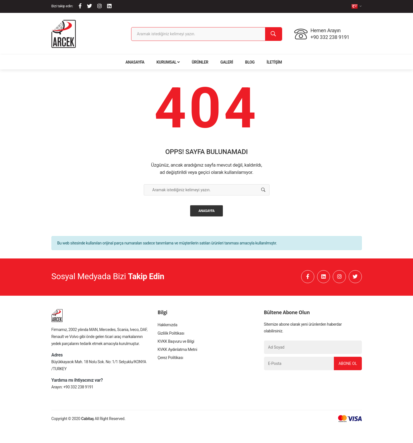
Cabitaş (87, 419)
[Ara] (273, 34)
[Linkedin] (109, 6)
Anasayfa (135, 62)
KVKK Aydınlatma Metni (177, 351)
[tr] (356, 6)
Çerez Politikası (170, 359)
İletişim (274, 62)
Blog (250, 62)
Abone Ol (347, 364)
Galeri (226, 62)
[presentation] (306, 384)
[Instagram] (99, 6)
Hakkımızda (167, 325)
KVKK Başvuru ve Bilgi (176, 342)
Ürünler (200, 62)
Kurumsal (168, 62)
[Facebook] (80, 6)
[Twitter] (89, 6)
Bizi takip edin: (62, 6)
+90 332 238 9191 (78, 387)
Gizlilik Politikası (171, 334)
